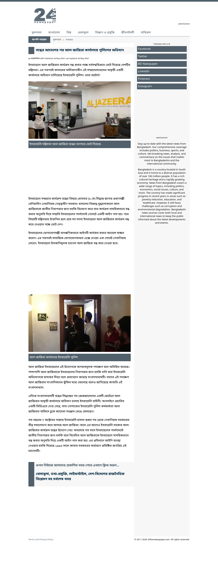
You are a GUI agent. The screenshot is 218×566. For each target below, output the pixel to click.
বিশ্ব (69, 33)
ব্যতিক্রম (146, 33)
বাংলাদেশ (54, 33)
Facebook (144, 49)
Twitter (142, 56)
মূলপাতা (37, 33)
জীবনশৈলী (127, 33)
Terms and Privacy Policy (40, 539)
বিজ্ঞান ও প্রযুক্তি (105, 33)
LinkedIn (143, 71)
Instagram (145, 86)
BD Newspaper (148, 64)
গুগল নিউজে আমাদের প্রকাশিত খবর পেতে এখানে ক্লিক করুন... (77, 466)
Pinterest (144, 79)
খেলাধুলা (83, 33)
